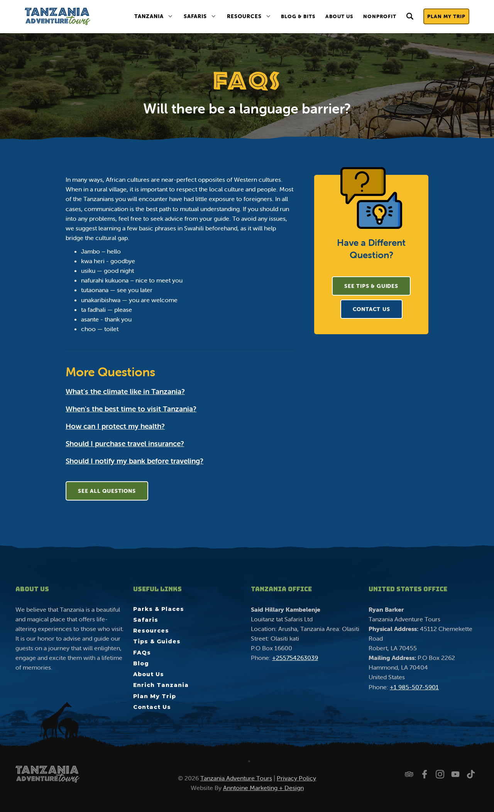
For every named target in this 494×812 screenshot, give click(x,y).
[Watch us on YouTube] (455, 774)
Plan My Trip (446, 16)
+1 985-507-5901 (414, 687)
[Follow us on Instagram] (440, 774)
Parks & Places (158, 609)
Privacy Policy (296, 778)
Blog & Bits (298, 16)
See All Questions (107, 490)
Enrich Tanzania (161, 685)
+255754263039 (295, 657)
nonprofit (379, 16)
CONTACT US (371, 309)
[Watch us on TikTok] (471, 774)
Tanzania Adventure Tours (236, 778)
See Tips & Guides (371, 286)
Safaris (195, 16)
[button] (153, 16)
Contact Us (152, 707)
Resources (244, 16)
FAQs (142, 652)
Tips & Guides (157, 641)
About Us (339, 16)
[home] (57, 16)
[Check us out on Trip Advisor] (409, 774)
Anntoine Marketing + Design (263, 788)
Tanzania (149, 16)
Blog (141, 663)
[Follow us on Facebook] (424, 774)
